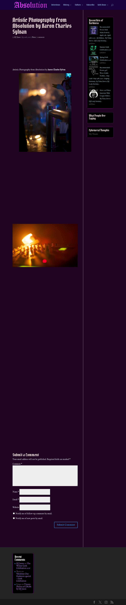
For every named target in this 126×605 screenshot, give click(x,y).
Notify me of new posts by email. (29, 518)
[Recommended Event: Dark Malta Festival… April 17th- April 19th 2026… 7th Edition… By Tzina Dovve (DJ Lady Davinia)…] (93, 31)
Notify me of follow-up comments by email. (34, 513)
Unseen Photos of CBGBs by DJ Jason (23, 586)
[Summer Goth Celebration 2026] (93, 51)
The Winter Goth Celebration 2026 (23, 565)
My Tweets (93, 134)
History (66, 5)
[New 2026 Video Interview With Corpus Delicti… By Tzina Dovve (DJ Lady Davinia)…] (93, 94)
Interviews (55, 5)
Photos (34, 37)
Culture (78, 5)
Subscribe (90, 5)
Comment (17, 464)
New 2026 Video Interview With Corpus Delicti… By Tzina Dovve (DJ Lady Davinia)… (99, 95)
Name (16, 492)
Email (16, 499)
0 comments (40, 37)
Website (16, 507)
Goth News (102, 5)
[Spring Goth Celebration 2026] (93, 61)
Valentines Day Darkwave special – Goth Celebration (23, 577)
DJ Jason (17, 37)
